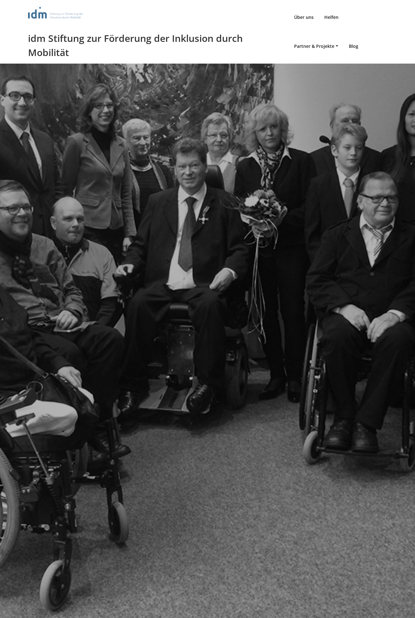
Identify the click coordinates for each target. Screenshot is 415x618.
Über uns (304, 17)
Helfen (331, 17)
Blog (353, 46)
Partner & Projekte (314, 46)
